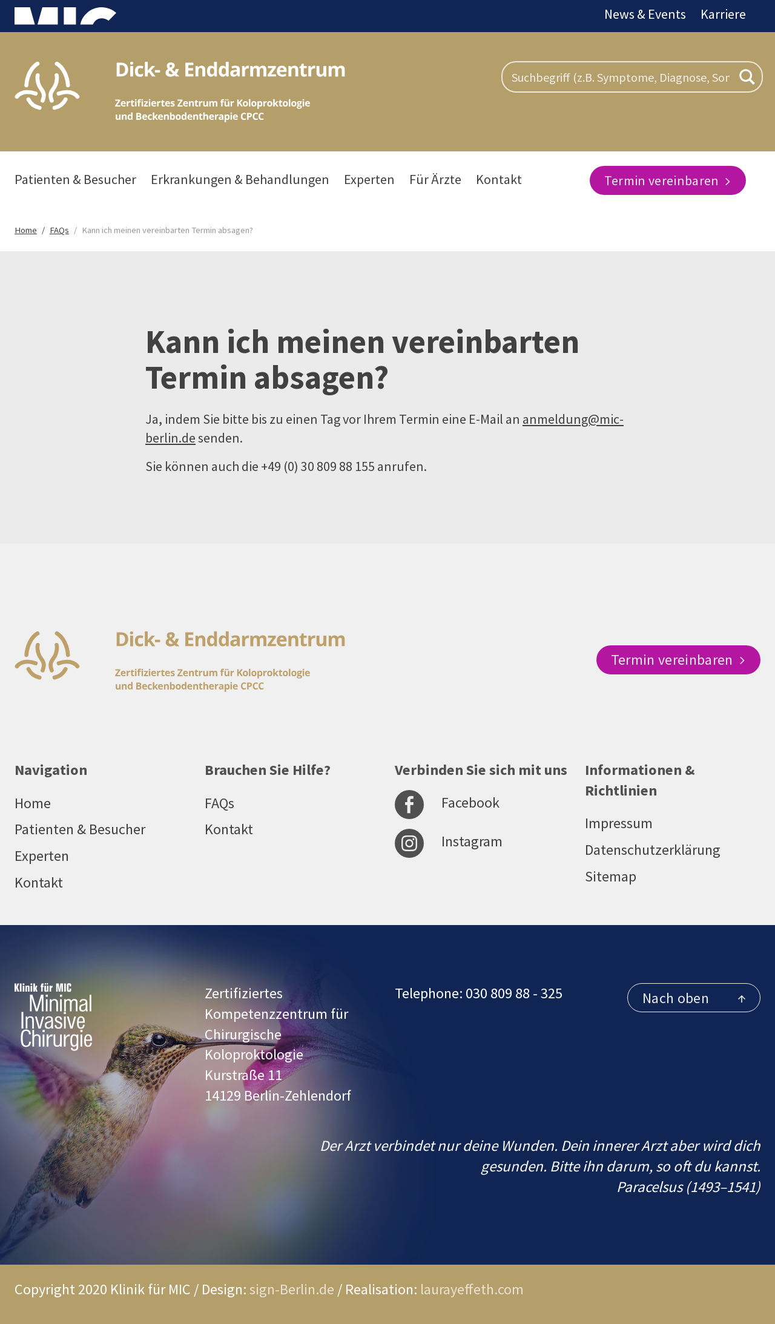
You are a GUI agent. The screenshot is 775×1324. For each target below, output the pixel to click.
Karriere (723, 14)
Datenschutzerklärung (653, 849)
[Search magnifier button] (747, 76)
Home (33, 803)
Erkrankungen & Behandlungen (240, 179)
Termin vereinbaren (667, 180)
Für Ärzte (435, 179)
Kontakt (499, 179)
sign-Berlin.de (291, 1289)
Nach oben (693, 998)
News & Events (645, 14)
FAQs (220, 803)
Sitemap (610, 876)
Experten (369, 179)
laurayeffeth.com (472, 1289)
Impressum (619, 823)
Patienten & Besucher (75, 179)
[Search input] (621, 76)
